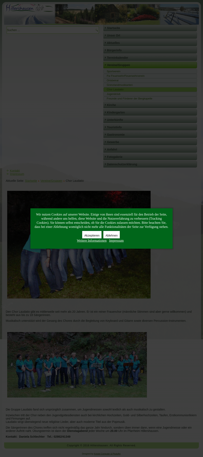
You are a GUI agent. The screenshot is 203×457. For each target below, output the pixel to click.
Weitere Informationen (92, 240)
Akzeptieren (91, 235)
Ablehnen (111, 235)
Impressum (116, 240)
